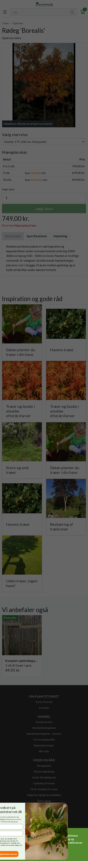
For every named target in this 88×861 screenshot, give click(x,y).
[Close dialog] (4, 805)
